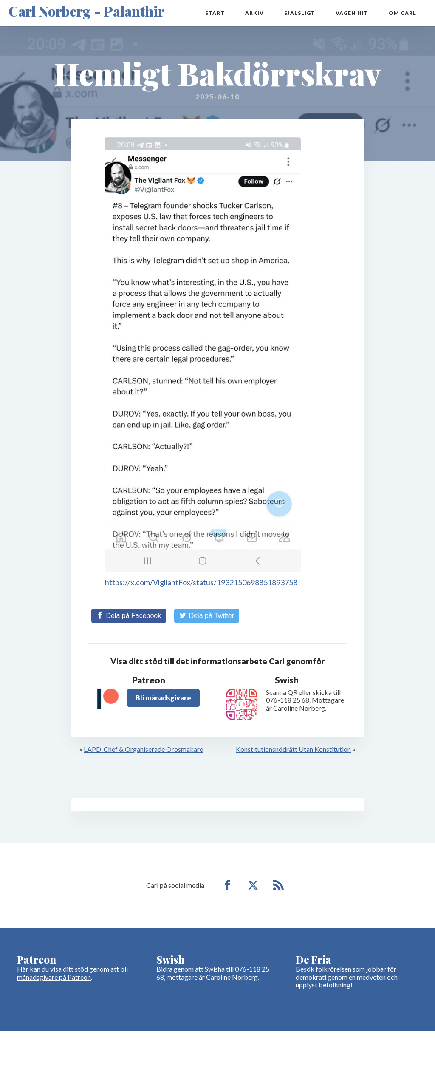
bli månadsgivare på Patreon (72, 973)
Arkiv (254, 13)
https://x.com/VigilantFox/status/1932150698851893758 (201, 582)
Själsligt (299, 13)
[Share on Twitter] (206, 616)
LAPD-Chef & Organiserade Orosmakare (143, 749)
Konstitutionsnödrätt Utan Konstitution (293, 749)
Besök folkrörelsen (323, 969)
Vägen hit (352, 13)
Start (215, 13)
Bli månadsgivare (163, 698)
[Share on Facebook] (128, 616)
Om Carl (402, 13)
